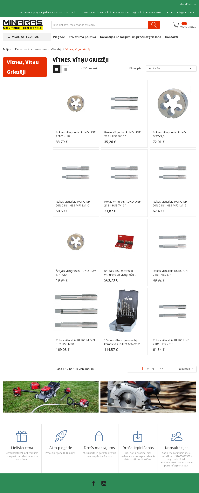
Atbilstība (171, 68)
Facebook (93, 483)
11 (162, 369)
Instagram (104, 483)
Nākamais (186, 369)
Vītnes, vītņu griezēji (23, 67)
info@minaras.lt (185, 12)
